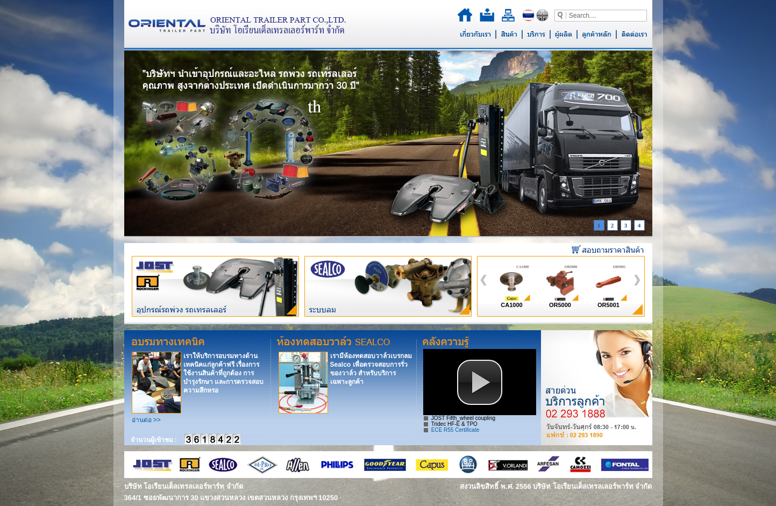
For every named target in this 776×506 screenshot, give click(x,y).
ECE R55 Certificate (455, 430)
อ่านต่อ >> (146, 420)
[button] (479, 382)
